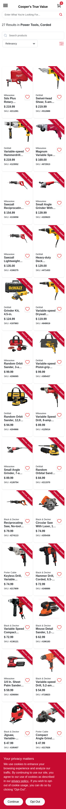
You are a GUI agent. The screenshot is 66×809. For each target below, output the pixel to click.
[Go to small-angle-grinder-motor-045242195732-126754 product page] (17, 464)
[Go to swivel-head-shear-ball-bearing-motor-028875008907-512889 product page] (49, 92)
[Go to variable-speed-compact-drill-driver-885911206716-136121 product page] (17, 623)
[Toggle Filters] (61, 44)
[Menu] (5, 5)
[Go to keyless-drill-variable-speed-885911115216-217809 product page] (17, 570)
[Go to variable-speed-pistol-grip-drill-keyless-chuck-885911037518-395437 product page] (49, 358)
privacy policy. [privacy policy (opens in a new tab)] (20, 781)
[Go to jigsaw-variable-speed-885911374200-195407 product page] (17, 729)
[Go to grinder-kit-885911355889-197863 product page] (17, 304)
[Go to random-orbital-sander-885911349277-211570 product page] (49, 464)
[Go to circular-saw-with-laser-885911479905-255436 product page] (49, 517)
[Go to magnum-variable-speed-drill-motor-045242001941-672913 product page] (49, 145)
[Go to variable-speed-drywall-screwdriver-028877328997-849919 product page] (49, 304)
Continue (13, 801)
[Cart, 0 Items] (59, 6)
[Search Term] (33, 14)
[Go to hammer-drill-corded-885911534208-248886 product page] (49, 570)
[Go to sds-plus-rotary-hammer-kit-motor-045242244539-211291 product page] (17, 92)
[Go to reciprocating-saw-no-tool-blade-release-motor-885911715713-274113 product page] (17, 517)
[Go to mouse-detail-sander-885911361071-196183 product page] (49, 623)
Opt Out (35, 801)
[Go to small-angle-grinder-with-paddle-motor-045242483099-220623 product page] (49, 198)
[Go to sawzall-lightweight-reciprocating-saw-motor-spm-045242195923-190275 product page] (17, 251)
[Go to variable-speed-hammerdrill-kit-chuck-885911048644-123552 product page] (17, 145)
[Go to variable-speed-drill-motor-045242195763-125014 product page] (49, 411)
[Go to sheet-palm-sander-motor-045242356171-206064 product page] (17, 676)
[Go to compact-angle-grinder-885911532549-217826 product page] (49, 729)
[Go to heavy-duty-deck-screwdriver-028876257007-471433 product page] (49, 251)
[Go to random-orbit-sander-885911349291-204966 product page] (17, 411)
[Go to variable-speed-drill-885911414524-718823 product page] (49, 676)
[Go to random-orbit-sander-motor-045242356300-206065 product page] (17, 358)
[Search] (61, 14)
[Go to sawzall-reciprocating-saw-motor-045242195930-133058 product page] (17, 198)
